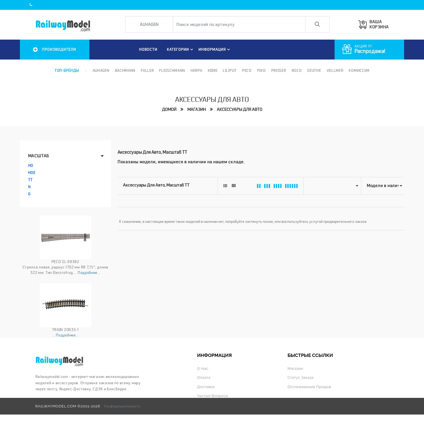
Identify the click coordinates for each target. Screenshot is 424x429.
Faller (147, 70)
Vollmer (335, 70)
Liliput (230, 70)
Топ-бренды (67, 70)
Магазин (196, 109)
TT (30, 180)
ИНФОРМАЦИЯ (215, 49)
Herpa (196, 70)
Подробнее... (89, 272)
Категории (181, 49)
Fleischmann (172, 70)
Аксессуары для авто (239, 109)
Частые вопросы (212, 396)
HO (30, 165)
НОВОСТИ (148, 49)
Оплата (204, 377)
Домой (169, 109)
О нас (202, 368)
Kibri (213, 70)
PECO (247, 70)
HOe (31, 172)
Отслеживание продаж (309, 386)
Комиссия (359, 70)
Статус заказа (300, 377)
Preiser (278, 70)
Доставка (206, 386)
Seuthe (314, 70)
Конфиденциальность (122, 406)
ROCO (297, 70)
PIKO (261, 70)
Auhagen (101, 70)
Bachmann (125, 70)
